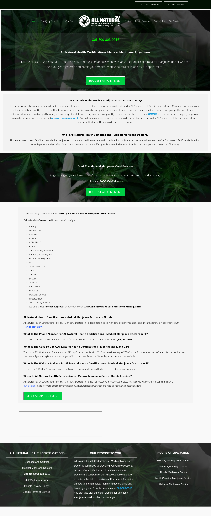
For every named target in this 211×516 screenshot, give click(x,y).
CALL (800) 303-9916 (175, 4)
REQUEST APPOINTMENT (148, 4)
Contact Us (159, 21)
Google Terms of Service (36, 492)
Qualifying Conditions (51, 21)
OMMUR (152, 114)
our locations (30, 385)
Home (34, 21)
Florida (127, 21)
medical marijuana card (64, 118)
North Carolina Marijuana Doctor (173, 478)
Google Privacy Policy (36, 486)
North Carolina (142, 21)
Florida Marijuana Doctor (173, 472)
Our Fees (70, 21)
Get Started (174, 21)
